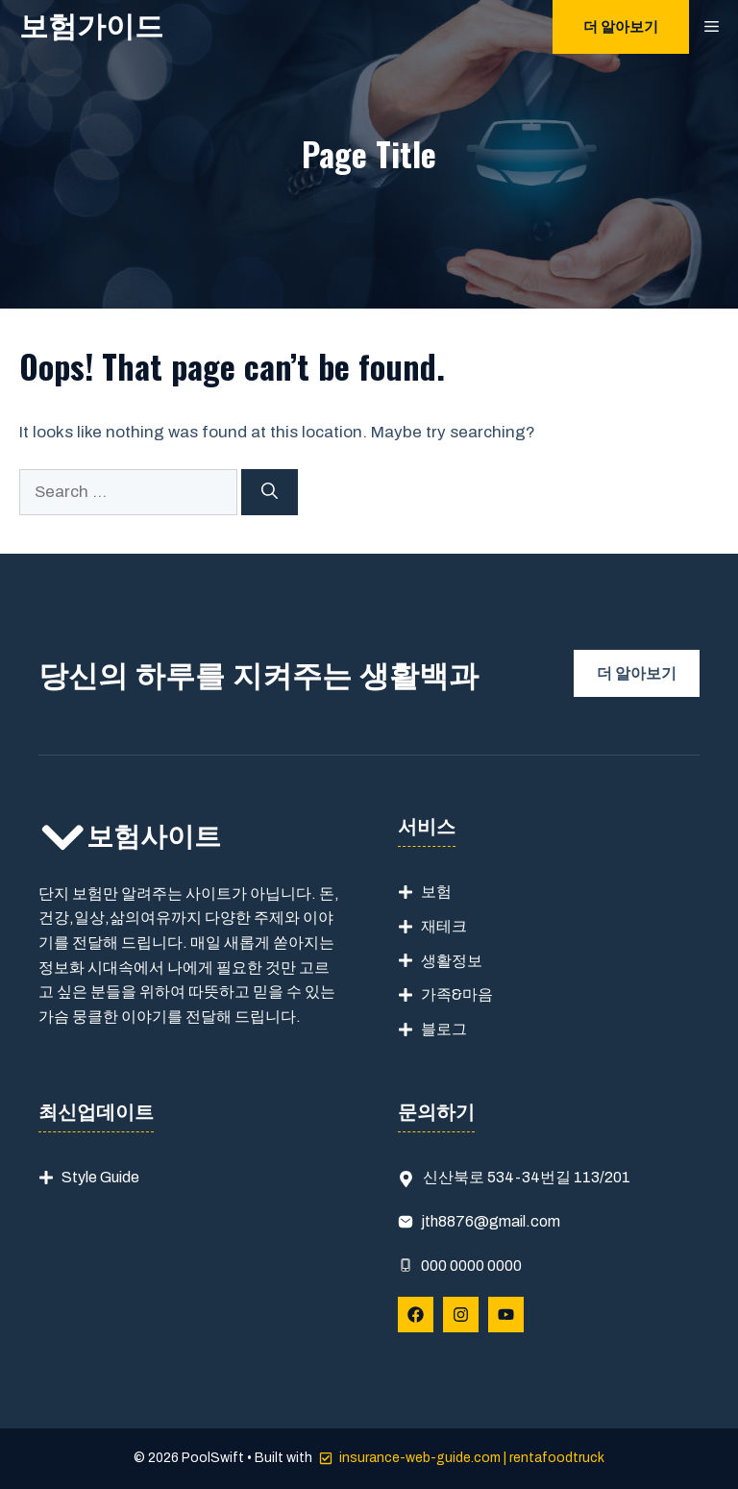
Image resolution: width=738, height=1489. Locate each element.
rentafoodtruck (556, 1458)
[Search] (269, 492)
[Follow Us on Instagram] (461, 1314)
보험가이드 (91, 27)
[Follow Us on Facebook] (415, 1314)
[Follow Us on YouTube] (506, 1314)
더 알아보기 (620, 27)
